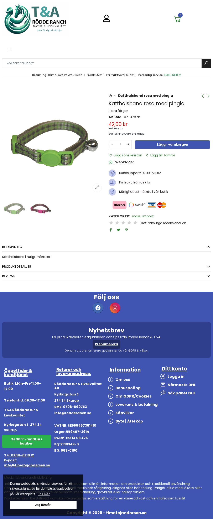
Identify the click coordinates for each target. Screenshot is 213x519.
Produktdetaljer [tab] (16, 266)
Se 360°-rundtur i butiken (26, 441)
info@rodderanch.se (72, 413)
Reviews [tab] (8, 276)
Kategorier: (119, 216)
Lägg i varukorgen (172, 144)
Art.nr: (115, 117)
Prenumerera (106, 344)
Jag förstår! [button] (43, 505)
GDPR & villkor (138, 350)
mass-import (143, 216)
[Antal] (120, 144)
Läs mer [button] (44, 494)
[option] (53, 144)
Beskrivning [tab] (12, 247)
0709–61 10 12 (172, 75)
